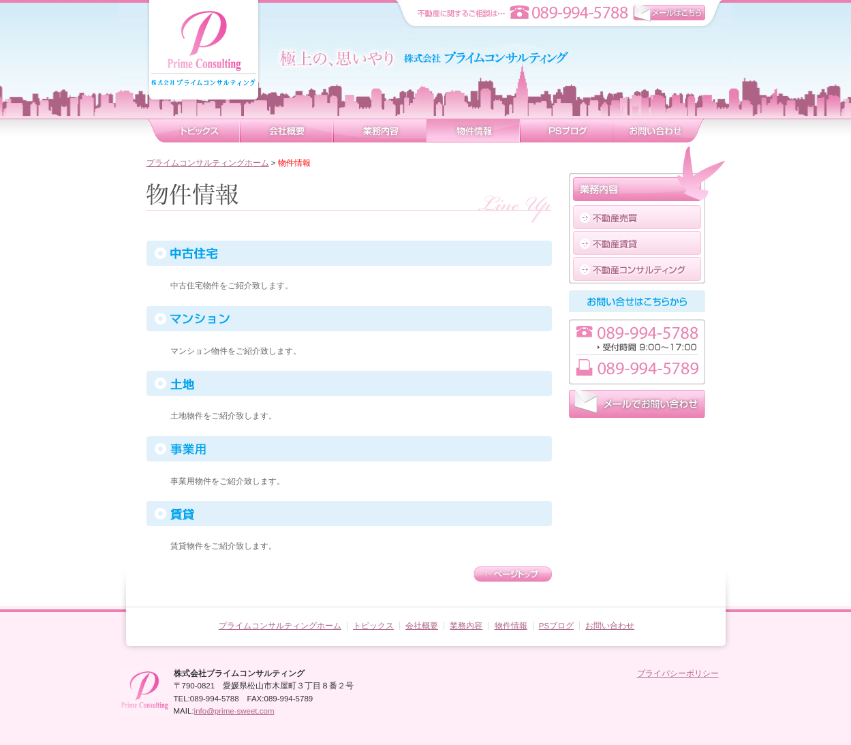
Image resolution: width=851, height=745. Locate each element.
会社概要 (286, 131)
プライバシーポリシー (678, 673)
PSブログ (556, 626)
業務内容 (380, 131)
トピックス (193, 131)
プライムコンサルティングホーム (207, 163)
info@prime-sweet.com (234, 711)
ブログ (566, 131)
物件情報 (473, 131)
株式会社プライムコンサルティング (204, 60)
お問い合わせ (659, 131)
